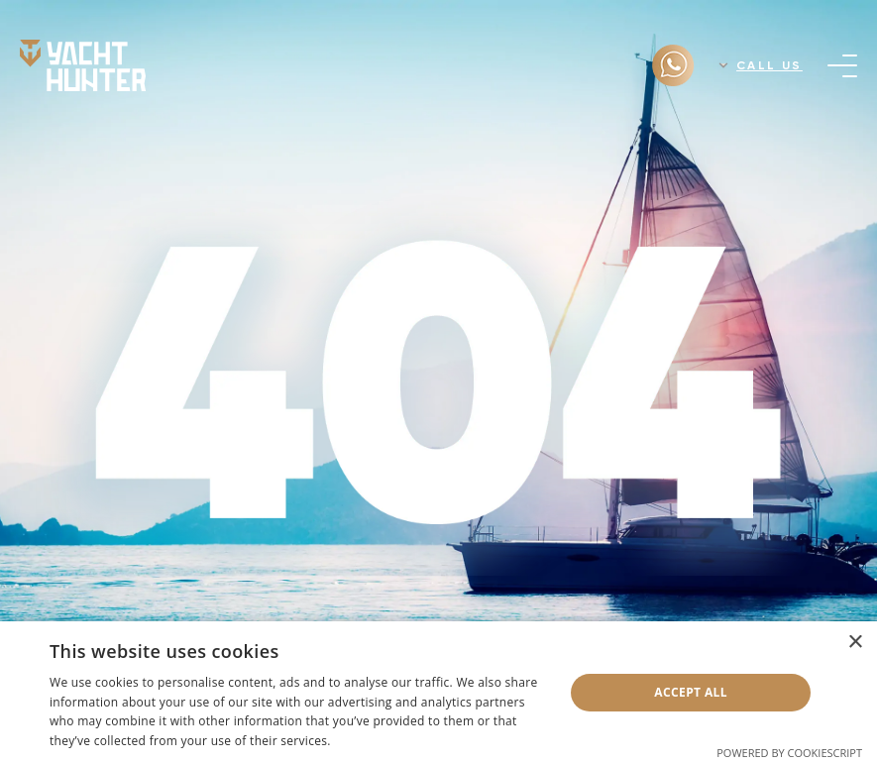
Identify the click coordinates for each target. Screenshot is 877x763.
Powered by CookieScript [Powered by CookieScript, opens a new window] (789, 752)
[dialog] (438, 692)
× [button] (854, 642)
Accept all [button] (690, 692)
